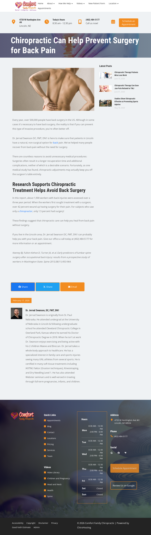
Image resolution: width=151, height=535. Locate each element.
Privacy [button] (54, 523)
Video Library (53, 472)
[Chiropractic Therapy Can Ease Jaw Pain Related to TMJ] (105, 88)
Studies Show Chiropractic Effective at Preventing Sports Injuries (126, 101)
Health (50, 490)
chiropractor (25, 211)
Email (72, 286)
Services (51, 450)
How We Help (64, 3)
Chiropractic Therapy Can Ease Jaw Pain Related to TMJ (126, 86)
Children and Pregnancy (58, 478)
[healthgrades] (126, 452)
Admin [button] (37, 527)
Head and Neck (54, 484)
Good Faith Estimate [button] (21, 527)
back (55, 142)
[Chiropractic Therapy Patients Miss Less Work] (105, 75)
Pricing (50, 444)
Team (49, 456)
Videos (80, 3)
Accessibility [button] (17, 523)
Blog (49, 426)
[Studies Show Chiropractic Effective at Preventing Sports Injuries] (105, 102)
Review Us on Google (124, 485)
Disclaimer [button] (43, 523)
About (50, 3)
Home (40, 3)
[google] (111, 452)
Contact (50, 432)
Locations (51, 438)
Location (113, 3)
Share (23, 286)
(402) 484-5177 (120, 436)
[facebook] (119, 452)
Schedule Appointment (125, 468)
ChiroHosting (84, 527)
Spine (50, 496)
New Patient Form (96, 3)
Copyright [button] (30, 523)
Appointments (44, 8)
